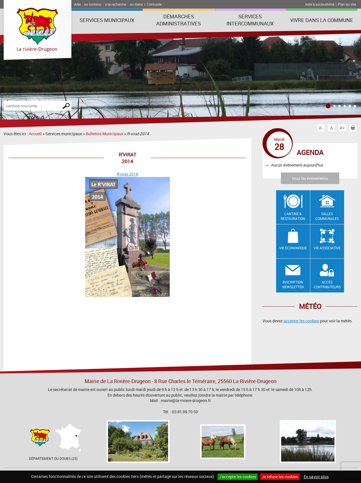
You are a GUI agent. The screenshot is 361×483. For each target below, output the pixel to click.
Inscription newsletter (293, 284)
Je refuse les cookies (280, 476)
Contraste (154, 4)
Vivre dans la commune (321, 20)
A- (321, 128)
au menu (136, 4)
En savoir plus (316, 476)
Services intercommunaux (250, 20)
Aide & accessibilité (319, 4)
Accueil (35, 133)
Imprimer (354, 128)
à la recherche (115, 4)
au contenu (92, 4)
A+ (342, 128)
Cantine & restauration (293, 216)
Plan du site (347, 4)
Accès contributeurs (327, 284)
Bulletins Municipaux (104, 133)
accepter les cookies (301, 321)
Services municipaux (107, 20)
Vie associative (327, 248)
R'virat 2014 (127, 174)
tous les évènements (310, 178)
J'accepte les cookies (237, 476)
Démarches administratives (178, 20)
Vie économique (293, 248)
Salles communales (327, 216)
